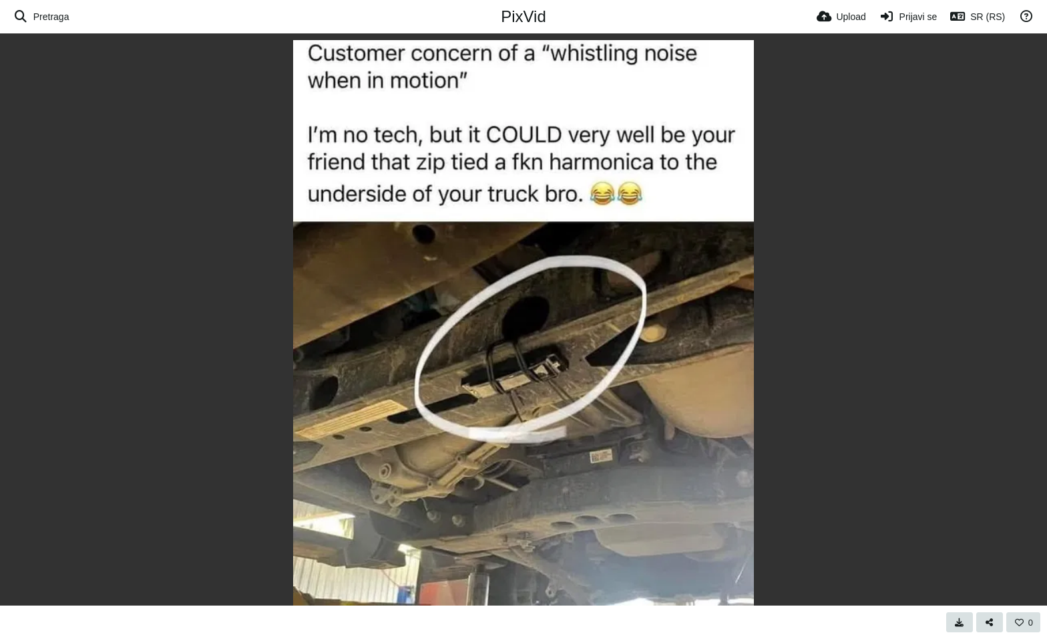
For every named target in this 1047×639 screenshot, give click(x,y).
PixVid (523, 16)
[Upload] (841, 16)
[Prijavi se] (908, 16)
